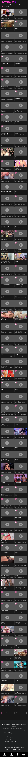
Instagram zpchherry (5, 226)
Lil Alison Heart (18, 517)
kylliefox (16, 261)
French (9, 332)
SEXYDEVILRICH (4, 552)
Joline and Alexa (18, 214)
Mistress (7, 193)
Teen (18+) (6, 402)
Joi (4, 193)
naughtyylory (18, 540)
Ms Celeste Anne (4, 133)
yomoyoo (3, 482)
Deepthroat (12, 344)
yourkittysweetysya (5, 110)
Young (7, 41)
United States (20, 18)
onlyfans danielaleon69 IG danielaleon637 (7, 40)
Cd (8, 379)
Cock (11, 530)
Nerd (24, 519)
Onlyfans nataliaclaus (5, 284)
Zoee (2, 168)
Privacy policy (14, 747)
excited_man (17, 98)
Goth (5, 123)
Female (5, 18)
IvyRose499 (17, 633)
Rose (2, 51)
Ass (22, 146)
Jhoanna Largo (4, 63)
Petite (8, 390)
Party (24, 682)
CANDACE (17, 564)
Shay (16, 494)
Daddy (21, 123)
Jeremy (16, 238)
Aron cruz (3, 203)
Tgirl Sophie (17, 470)
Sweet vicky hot (4, 564)
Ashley (16, 424)
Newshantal (17, 657)
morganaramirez (18, 668)
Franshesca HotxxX (5, 16)
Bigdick (24, 134)
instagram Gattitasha (19, 179)
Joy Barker (17, 121)
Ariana (2, 517)
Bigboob (13, 623)
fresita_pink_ (4, 342)
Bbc (24, 705)
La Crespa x (3, 633)
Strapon (19, 216)
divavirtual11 (3, 587)
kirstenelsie (3, 599)
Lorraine (16, 459)
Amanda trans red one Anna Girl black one (7, 191)
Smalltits (25, 460)
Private (9, 216)
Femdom (13, 332)
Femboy (8, 88)
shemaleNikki (4, 307)
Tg (9, 181)
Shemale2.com (11, 741)
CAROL (16, 575)
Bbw (19, 181)
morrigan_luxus (18, 110)
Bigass (5, 53)
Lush (21, 30)
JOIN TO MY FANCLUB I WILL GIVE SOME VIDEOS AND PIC (7, 505)
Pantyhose (20, 682)
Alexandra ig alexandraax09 (21, 599)
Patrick (16, 680)
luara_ (16, 191)
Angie (16, 51)
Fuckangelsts (4, 540)
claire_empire (18, 692)
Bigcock (9, 53)
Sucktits (12, 286)
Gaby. (16, 645)
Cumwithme (6, 425)
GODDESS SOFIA (18, 331)
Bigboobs (11, 41)
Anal (11, 76)
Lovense (24, 30)
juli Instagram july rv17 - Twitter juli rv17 (21, 401)
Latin (12, 169)
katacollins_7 (4, 645)
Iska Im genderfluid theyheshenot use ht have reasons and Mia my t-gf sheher (7, 121)
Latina (5, 76)
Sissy (23, 239)
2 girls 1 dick (17, 436)
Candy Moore (18, 412)
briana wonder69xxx (19, 319)
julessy (2, 447)
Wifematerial (13, 88)
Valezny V (17, 529)
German (6, 332)
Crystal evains (18, 482)
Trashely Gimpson (19, 505)
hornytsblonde (4, 703)
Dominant (12, 425)
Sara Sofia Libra (18, 703)
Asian (23, 41)
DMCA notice (21, 747)
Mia (15, 156)
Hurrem (16, 552)
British (23, 553)
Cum (19, 30)
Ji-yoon (16, 447)
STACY (16, 354)
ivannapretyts (4, 238)
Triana (16, 389)
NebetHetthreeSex (5, 261)
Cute (19, 519)
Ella (15, 144)
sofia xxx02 (3, 28)
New (23, 204)
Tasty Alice (3, 412)
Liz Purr (16, 28)
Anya (2, 401)
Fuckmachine (12, 367)
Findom (11, 193)
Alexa (16, 296)
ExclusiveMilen (4, 214)
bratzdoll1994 (4, 680)
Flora (16, 226)
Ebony (10, 623)
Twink (5, 227)
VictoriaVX (17, 168)
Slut (27, 146)
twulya (16, 133)
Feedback (20, 749)
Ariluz (2, 75)
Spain (19, 647)
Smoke (23, 623)
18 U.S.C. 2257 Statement (11, 749)
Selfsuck (24, 227)
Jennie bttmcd (4, 366)
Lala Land (3, 156)
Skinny (8, 227)
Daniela (2, 622)
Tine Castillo (3, 668)
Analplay (24, 600)
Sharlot (2, 424)
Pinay (22, 76)
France (5, 111)
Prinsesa (17, 75)
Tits (13, 402)
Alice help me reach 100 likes (21, 587)
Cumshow (20, 600)
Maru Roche (3, 273)
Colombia (20, 64)
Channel (3, 494)
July (16, 273)
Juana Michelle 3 (4, 610)
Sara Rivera (17, 63)
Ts (7, 216)
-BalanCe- (3, 319)
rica (2, 354)
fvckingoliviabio (4, 86)
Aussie (5, 390)
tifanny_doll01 (4, 249)
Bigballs (13, 53)
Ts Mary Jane (18, 16)
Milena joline (4, 470)
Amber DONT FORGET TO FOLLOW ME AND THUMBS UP (21, 284)
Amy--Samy (3, 179)
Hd (8, 18)
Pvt (7, 484)
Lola (16, 610)
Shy (5, 41)
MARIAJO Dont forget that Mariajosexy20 (7, 575)
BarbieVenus (4, 692)
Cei (10, 158)
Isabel (2, 296)
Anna (16, 307)
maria (16, 342)
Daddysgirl (10, 356)
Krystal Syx (17, 86)
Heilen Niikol (17, 366)
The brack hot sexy (5, 377)
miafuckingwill (18, 622)
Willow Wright (18, 249)
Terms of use (7, 747)
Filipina (24, 76)
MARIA (2, 389)
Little (21, 519)
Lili (1, 331)
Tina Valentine (18, 40)
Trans (2, 18)
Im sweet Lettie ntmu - (19, 203)
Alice (2, 529)
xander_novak (4, 459)
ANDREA (3, 436)
